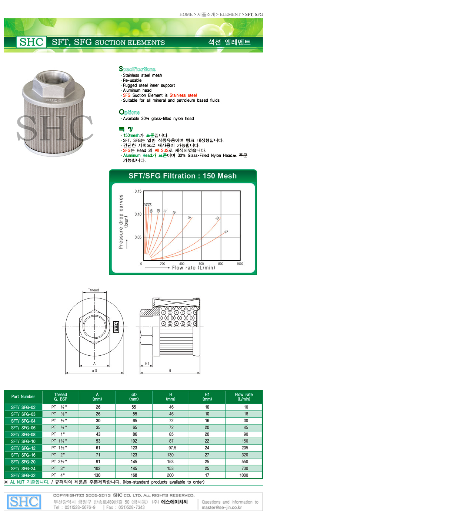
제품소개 (206, 14)
